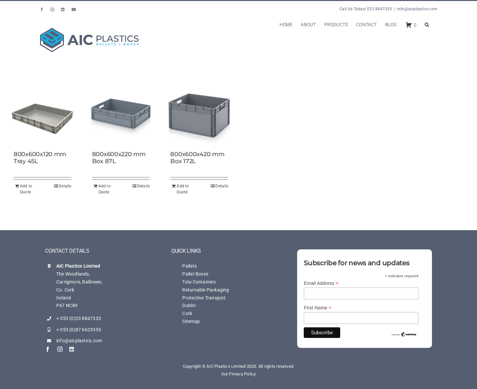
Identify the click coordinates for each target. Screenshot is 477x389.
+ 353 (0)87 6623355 (78, 329)
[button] (427, 24)
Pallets (189, 266)
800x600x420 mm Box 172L (197, 158)
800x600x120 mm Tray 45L (40, 158)
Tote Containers (199, 282)
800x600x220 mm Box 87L (119, 158)
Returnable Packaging (205, 289)
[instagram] (60, 349)
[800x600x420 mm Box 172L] (199, 115)
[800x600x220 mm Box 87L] (121, 115)
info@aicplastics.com (417, 9)
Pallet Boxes (195, 274)
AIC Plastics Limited (78, 266)
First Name (317, 308)
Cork (187, 313)
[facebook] (47, 349)
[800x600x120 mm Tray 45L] (42, 115)
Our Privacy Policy (238, 373)
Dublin (188, 305)
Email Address (321, 283)
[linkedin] (71, 349)
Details (65, 186)
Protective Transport (204, 297)
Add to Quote (26, 189)
